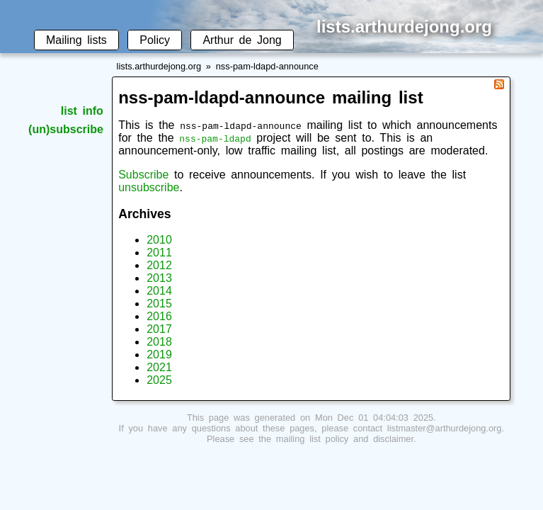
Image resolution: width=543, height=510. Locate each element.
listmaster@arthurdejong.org (444, 428)
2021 (159, 367)
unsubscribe (148, 187)
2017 (159, 329)
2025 (159, 380)
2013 (159, 278)
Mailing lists (76, 40)
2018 (159, 342)
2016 (159, 316)
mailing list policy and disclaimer (344, 439)
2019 (159, 354)
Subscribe (143, 175)
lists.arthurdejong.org (159, 66)
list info (82, 111)
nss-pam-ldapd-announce (267, 66)
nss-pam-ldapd (215, 138)
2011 (159, 252)
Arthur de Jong (241, 40)
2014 (159, 291)
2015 (159, 304)
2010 (159, 240)
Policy (154, 40)
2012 (159, 265)
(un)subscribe (65, 129)
